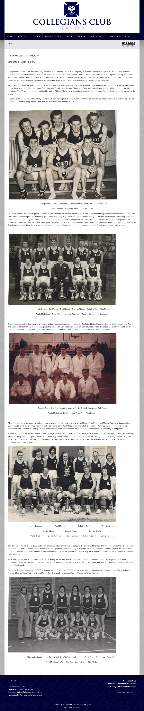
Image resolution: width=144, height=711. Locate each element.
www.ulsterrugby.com (27, 689)
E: (117, 692)
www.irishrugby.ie (18, 686)
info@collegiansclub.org (127, 692)
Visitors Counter (128, 46)
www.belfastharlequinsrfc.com (32, 695)
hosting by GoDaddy (72, 707)
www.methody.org (35, 692)
